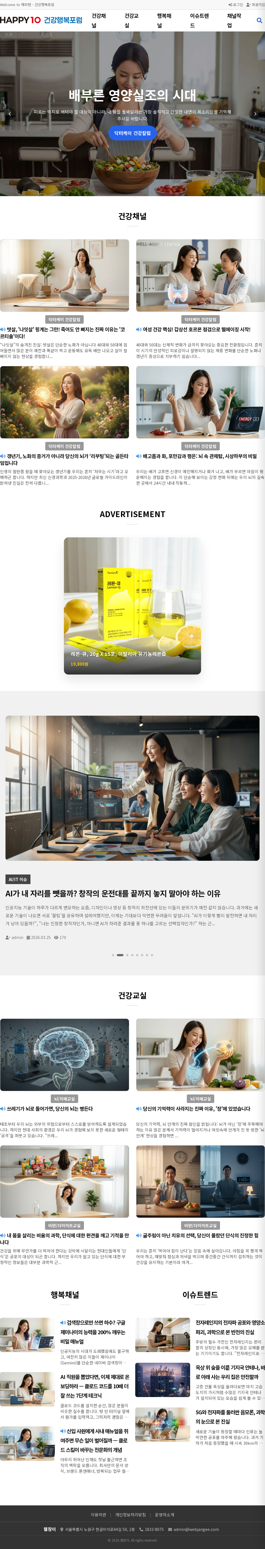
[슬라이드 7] (147, 955)
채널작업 (234, 20)
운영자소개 (164, 1514)
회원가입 (255, 4)
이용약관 (98, 1514)
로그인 (236, 4)
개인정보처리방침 (130, 1514)
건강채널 (99, 20)
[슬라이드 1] (115, 955)
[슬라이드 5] (137, 955)
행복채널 (164, 20)
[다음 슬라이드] (255, 114)
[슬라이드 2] (122, 955)
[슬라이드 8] (152, 955)
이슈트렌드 (199, 20)
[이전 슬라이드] (10, 114)
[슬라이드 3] (127, 955)
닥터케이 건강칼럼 (132, 132)
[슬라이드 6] (142, 955)
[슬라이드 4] (132, 955)
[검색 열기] (259, 20)
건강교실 (132, 20)
